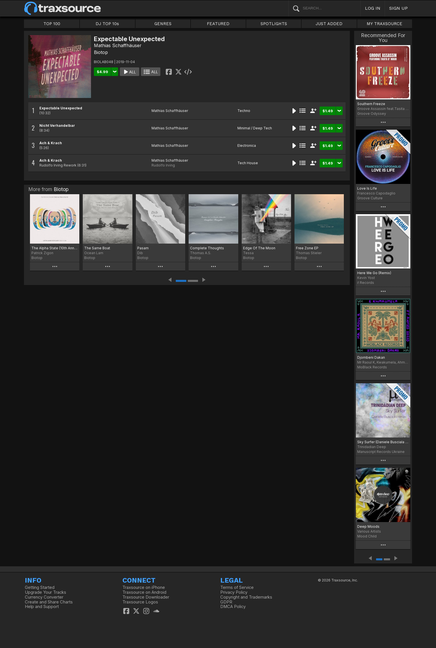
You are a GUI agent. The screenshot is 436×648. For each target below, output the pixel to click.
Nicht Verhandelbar (57, 125)
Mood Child (367, 536)
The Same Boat (97, 248)
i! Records (365, 282)
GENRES (162, 23)
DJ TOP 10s (107, 23)
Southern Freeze (371, 104)
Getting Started (39, 587)
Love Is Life (367, 188)
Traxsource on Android (144, 592)
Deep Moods (368, 526)
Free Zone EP (307, 248)
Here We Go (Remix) (374, 273)
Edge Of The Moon (259, 248)
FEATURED (218, 23)
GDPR (226, 602)
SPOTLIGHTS (274, 23)
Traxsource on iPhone (143, 587)
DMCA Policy (233, 606)
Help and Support (42, 606)
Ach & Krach (50, 143)
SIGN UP (398, 8)
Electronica (246, 145)
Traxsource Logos (140, 602)
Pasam (143, 248)
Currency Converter (44, 597)
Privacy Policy (233, 592)
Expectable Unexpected (60, 108)
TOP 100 (51, 23)
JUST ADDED (329, 23)
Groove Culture (370, 198)
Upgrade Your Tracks (45, 592)
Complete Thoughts (207, 248)
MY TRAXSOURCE (384, 23)
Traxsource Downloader (145, 597)
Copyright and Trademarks (246, 597)
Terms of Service (237, 587)
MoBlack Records (372, 367)
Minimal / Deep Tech (254, 128)
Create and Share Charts (49, 602)
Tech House (247, 163)
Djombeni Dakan (371, 357)
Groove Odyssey (371, 113)
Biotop (101, 52)
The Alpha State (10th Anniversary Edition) (54, 248)
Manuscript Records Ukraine (381, 452)
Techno (243, 111)
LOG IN (372, 8)
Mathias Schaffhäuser (118, 45)
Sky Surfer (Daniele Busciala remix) (383, 442)
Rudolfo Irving (163, 165)
